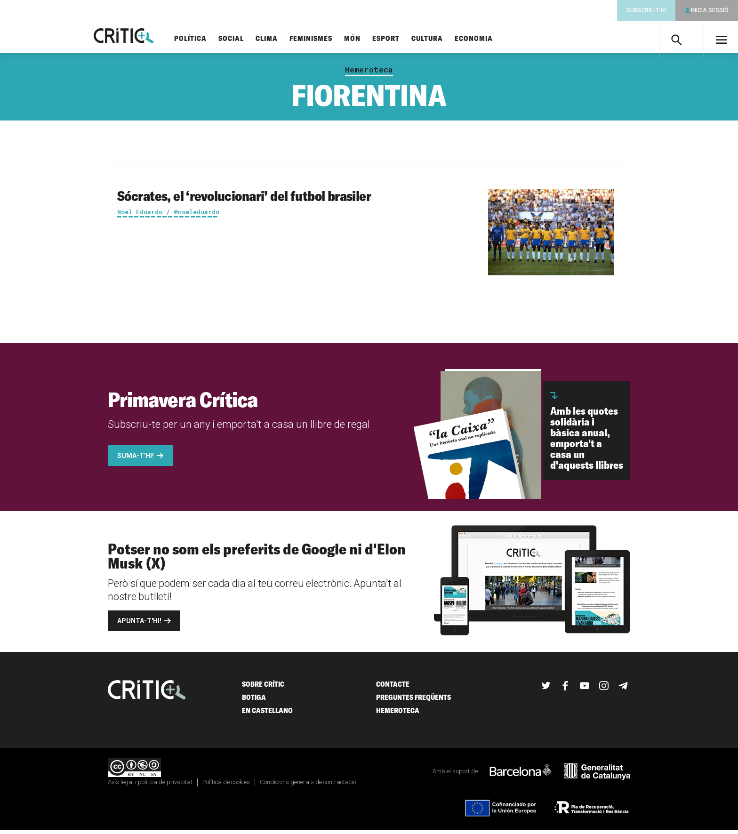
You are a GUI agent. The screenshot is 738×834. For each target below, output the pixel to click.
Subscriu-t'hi (646, 10)
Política (212, 39)
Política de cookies (226, 785)
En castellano (267, 714)
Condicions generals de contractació (308, 785)
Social (252, 39)
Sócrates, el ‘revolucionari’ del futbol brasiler (244, 199)
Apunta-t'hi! (139, 624)
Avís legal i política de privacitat (150, 785)
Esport (407, 39)
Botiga (254, 701)
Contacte (392, 687)
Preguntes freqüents (413, 701)
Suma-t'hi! (135, 459)
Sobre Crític (263, 687)
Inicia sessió (710, 10)
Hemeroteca (369, 73)
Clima (288, 39)
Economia (495, 39)
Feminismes (332, 39)
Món (374, 39)
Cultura (449, 39)
